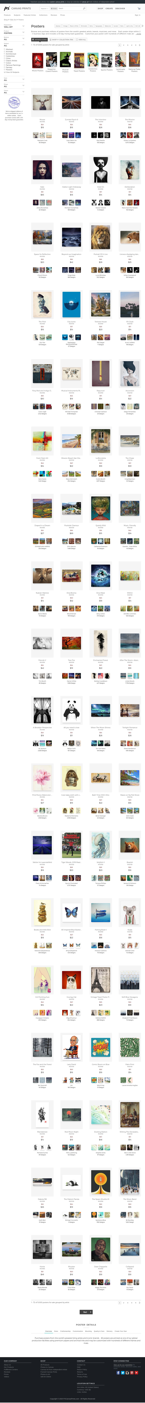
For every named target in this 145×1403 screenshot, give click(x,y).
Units (79, 1392)
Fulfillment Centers (11, 1369)
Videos (6, 1377)
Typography (98, 26)
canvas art (85, 2)
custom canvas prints (57, 2)
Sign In (138, 15)
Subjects (17, 15)
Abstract (58, 26)
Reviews (54, 15)
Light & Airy (129, 26)
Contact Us (81, 1365)
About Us (7, 1365)
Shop (100, 8)
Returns (80, 1372)
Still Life (137, 26)
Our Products (9, 1367)
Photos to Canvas (47, 1367)
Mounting (88, 1331)
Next (85, 1312)
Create (109, 8)
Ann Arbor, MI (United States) (88, 1387)
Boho (91, 26)
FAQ (78, 1367)
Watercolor (108, 26)
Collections (43, 15)
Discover (120, 8)
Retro (122, 26)
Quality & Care (99, 1331)
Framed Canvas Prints (49, 1372)
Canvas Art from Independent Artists (54, 1369)
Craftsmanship (65, 1331)
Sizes (56, 1331)
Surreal (116, 26)
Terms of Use (82, 1374)
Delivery (109, 1331)
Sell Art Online (46, 1377)
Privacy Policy (82, 1377)
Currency (80, 1390)
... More (138, 34)
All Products (45, 1365)
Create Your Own (121, 1331)
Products (7, 15)
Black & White (74, 26)
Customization (78, 1331)
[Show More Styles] (143, 26)
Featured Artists (30, 15)
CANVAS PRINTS (21, 8)
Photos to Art (45, 1374)
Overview (48, 1331)
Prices (62, 15)
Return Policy (82, 1369)
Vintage (65, 26)
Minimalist (84, 26)
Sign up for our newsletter (123, 1365)
